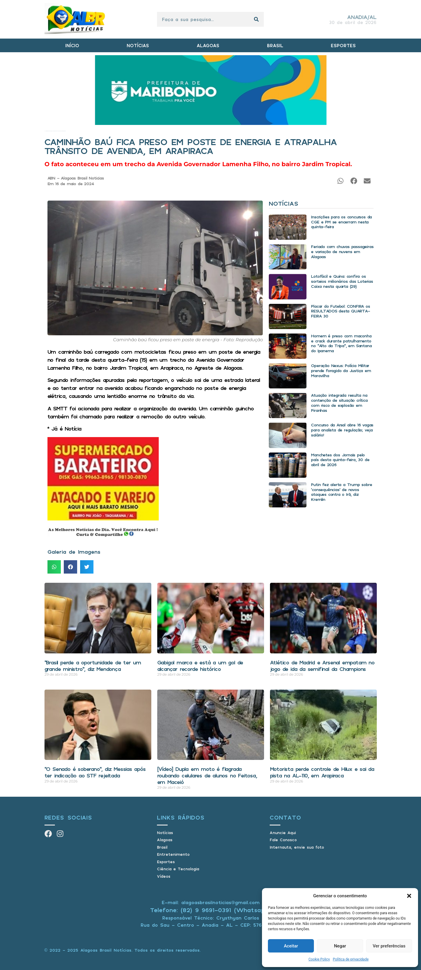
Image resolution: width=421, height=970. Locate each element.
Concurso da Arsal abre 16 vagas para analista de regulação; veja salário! (342, 429)
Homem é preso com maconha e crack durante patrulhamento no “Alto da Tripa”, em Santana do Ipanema (341, 343)
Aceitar (291, 946)
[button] (409, 896)
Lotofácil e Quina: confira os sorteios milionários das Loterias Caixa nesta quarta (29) (342, 281)
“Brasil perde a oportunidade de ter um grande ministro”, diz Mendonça (93, 665)
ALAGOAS (208, 45)
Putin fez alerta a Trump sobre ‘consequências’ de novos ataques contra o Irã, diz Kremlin (341, 492)
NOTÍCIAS (138, 45)
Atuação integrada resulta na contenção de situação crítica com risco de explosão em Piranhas (339, 402)
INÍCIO (72, 45)
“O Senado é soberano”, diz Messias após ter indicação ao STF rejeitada (95, 772)
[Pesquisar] (256, 19)
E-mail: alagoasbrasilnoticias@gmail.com (211, 902)
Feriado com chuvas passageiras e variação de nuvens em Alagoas (342, 251)
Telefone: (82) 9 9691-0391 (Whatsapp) (210, 910)
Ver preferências (389, 946)
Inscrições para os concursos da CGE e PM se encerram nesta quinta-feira (341, 221)
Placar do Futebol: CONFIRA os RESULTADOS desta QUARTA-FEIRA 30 (340, 311)
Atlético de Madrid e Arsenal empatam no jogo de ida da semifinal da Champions (322, 665)
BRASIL (275, 45)
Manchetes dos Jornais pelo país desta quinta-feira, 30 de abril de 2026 (340, 459)
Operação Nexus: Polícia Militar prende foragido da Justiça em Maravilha (341, 370)
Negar (340, 946)
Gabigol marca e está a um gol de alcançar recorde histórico (200, 665)
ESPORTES (343, 45)
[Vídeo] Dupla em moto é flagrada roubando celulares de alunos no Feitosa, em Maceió (207, 775)
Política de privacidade (351, 959)
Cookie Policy (319, 959)
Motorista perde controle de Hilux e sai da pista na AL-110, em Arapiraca (322, 772)
